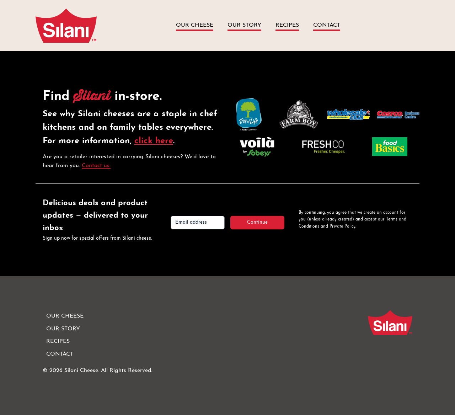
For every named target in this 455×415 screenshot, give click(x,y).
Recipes (287, 25)
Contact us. (96, 166)
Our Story (244, 25)
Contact (326, 25)
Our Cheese (194, 25)
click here (153, 141)
